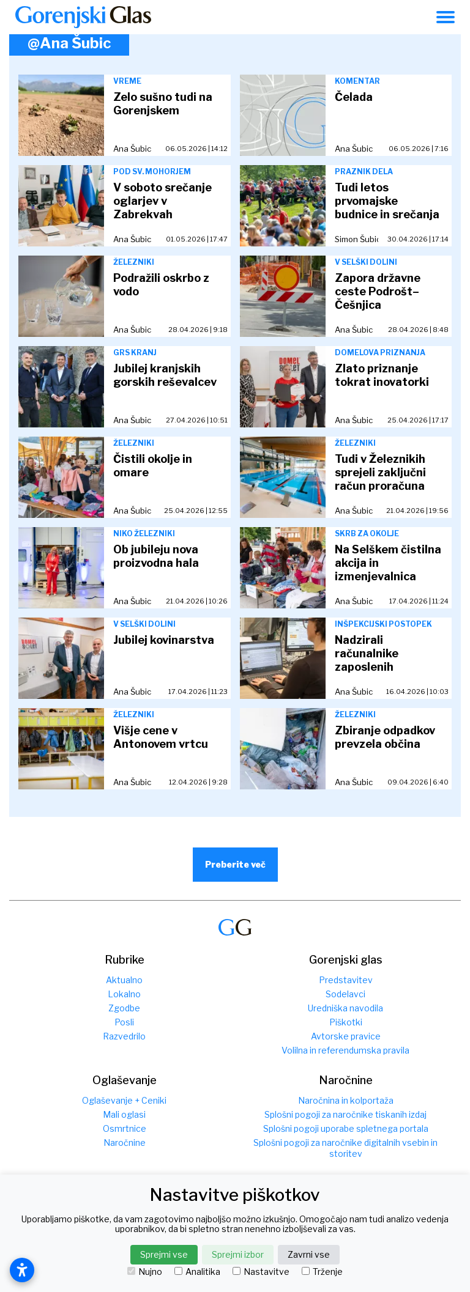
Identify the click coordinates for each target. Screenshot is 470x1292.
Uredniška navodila (345, 1008)
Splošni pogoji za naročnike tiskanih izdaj (345, 1114)
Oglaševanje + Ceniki (124, 1100)
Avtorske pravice (346, 1036)
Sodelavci (345, 994)
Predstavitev (346, 980)
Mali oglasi (124, 1114)
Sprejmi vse (164, 1254)
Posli (124, 1022)
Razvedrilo (124, 1036)
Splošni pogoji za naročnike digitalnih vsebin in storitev (345, 1148)
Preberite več (235, 864)
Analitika (197, 1272)
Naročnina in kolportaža (346, 1100)
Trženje (322, 1272)
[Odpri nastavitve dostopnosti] (22, 1270)
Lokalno (124, 994)
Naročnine (124, 1142)
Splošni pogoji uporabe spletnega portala (345, 1128)
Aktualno (124, 980)
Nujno (144, 1272)
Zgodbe (124, 1008)
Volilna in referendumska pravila (345, 1050)
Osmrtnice (124, 1128)
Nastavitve (261, 1272)
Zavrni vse (309, 1254)
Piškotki (345, 1022)
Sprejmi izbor (238, 1254)
